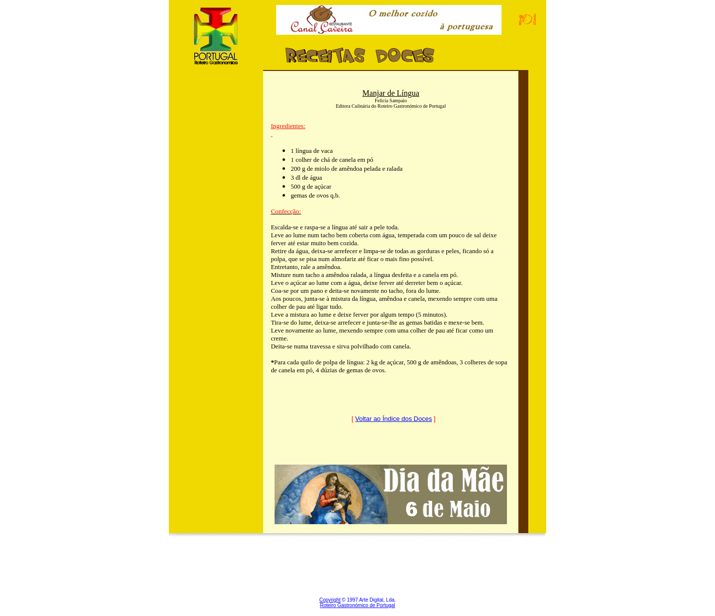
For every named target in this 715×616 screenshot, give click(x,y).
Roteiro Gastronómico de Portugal (357, 605)
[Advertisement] (216, 264)
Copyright (330, 600)
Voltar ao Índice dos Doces (393, 418)
